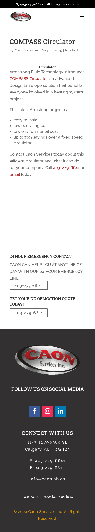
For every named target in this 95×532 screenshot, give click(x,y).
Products (72, 50)
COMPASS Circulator (29, 78)
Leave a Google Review (48, 497)
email (15, 174)
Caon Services (27, 50)
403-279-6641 (32, 4)
